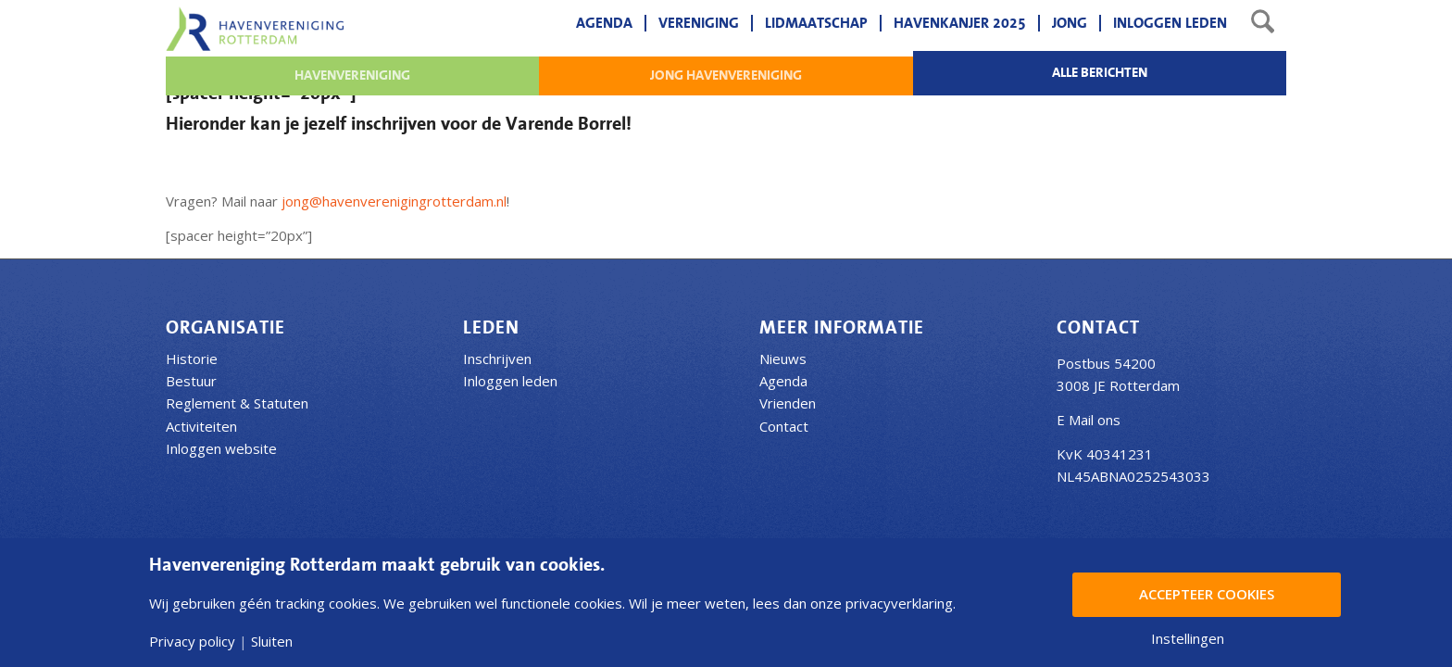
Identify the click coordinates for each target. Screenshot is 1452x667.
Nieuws (783, 358)
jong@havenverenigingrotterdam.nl (394, 201)
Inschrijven (497, 358)
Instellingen (1187, 639)
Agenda (783, 380)
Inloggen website (221, 448)
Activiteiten (201, 426)
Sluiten (272, 641)
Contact (783, 426)
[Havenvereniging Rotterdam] (255, 28)
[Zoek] (1262, 23)
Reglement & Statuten (237, 403)
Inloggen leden (510, 380)
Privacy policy (192, 641)
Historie (192, 358)
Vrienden (787, 403)
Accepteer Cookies (1206, 594)
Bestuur (191, 380)
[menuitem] (604, 23)
